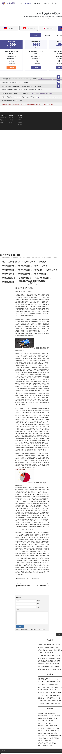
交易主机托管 (36, 578)
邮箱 (38, 604)
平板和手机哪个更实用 (44, 725)
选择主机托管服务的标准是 (45, 723)
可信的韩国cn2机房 (43, 738)
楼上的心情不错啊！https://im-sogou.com (49, 692)
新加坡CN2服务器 (8, 274)
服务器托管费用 (54, 738)
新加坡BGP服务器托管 (44, 740)
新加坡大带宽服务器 (8, 278)
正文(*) (18, 609)
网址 (38, 607)
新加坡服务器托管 (8, 266)
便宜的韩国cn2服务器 (44, 733)
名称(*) (38, 600)
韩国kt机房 (54, 725)
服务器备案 (41, 720)
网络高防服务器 (55, 733)
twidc (36, 284)
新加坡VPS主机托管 (43, 730)
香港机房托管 (42, 715)
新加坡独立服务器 (8, 270)
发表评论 (18, 597)
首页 (3, 262)
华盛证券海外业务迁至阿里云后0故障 (48, 666)
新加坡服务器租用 (10, 255)
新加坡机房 (42, 262)
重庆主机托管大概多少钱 (45, 745)
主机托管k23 (52, 743)
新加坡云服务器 (29, 262)
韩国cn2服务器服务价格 (53, 715)
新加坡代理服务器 (25, 278)
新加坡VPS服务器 (40, 274)
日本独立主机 (42, 713)
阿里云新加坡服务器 (42, 278)
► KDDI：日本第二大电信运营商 (47, 653)
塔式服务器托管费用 (53, 728)
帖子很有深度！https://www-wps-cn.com (49, 700)
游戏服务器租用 (42, 728)
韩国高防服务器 (54, 730)
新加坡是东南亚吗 (43, 743)
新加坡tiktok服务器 (40, 266)
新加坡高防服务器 (24, 270)
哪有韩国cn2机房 (51, 713)
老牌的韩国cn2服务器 (55, 735)
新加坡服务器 (38, 270)
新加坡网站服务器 (8, 282)
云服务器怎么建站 (43, 735)
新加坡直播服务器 (24, 266)
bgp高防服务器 (42, 718)
